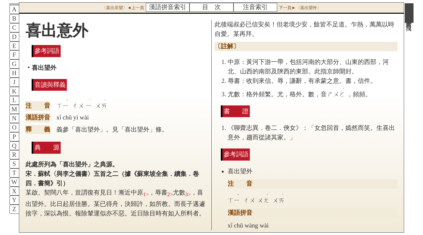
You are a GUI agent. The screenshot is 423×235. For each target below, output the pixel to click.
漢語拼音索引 (167, 7)
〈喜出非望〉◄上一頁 (123, 7)
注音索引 (255, 7)
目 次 (211, 7)
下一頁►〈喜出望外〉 (300, 7)
